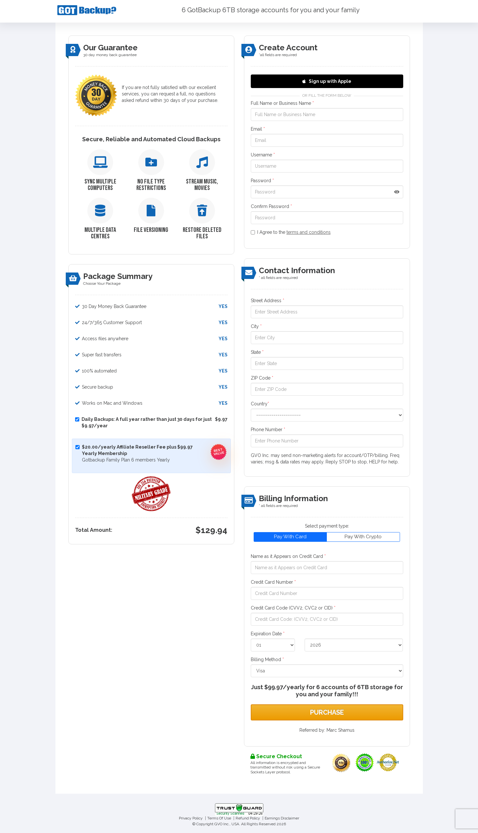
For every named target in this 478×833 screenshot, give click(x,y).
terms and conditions (309, 232)
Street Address (267, 300)
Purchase (327, 712)
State (257, 352)
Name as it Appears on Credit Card (288, 556)
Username (263, 154)
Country (260, 403)
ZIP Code (262, 378)
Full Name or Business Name (282, 103)
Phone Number (268, 429)
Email (258, 129)
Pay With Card (290, 537)
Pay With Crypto (363, 537)
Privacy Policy (191, 818)
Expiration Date (268, 633)
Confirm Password (271, 206)
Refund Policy (248, 818)
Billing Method (267, 659)
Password (262, 180)
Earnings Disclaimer (282, 818)
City (256, 326)
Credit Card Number (273, 582)
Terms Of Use (219, 818)
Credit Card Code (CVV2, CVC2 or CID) (293, 607)
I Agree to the (291, 232)
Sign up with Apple (326, 81)
